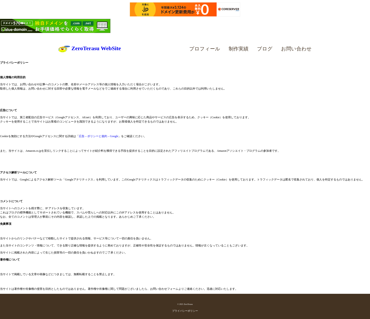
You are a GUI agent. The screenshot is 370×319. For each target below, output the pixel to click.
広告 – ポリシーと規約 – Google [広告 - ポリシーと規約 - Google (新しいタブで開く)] (98, 136)
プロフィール (204, 49)
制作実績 (238, 49)
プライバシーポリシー (185, 311)
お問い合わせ (296, 49)
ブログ (265, 49)
